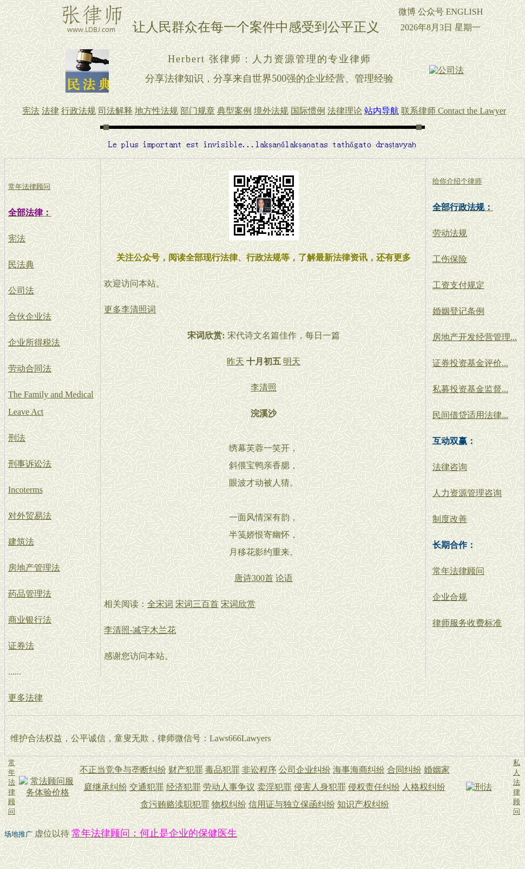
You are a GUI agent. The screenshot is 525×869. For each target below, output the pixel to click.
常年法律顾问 (458, 571)
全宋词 (160, 604)
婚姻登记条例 (458, 311)
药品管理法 (29, 593)
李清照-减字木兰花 (140, 630)
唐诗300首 (253, 578)
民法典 (21, 264)
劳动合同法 (29, 368)
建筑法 (21, 541)
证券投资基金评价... (470, 363)
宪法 (16, 238)
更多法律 (25, 697)
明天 (291, 361)
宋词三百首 (197, 604)
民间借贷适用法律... (470, 415)
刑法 (16, 437)
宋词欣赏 (238, 604)
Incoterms (25, 489)
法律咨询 (449, 467)
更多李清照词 (130, 309)
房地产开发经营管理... (474, 337)
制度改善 (449, 519)
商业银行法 (29, 619)
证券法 (21, 645)
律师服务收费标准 (467, 623)
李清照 (264, 387)
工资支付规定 (458, 285)
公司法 (21, 290)
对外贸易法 (29, 515)
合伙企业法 (29, 316)
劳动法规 (449, 233)
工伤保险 (449, 259)
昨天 (235, 361)
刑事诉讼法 (29, 463)
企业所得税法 (34, 342)
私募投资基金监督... (470, 389)
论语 (284, 578)
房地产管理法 (34, 567)
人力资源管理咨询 (467, 493)
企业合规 (449, 597)
